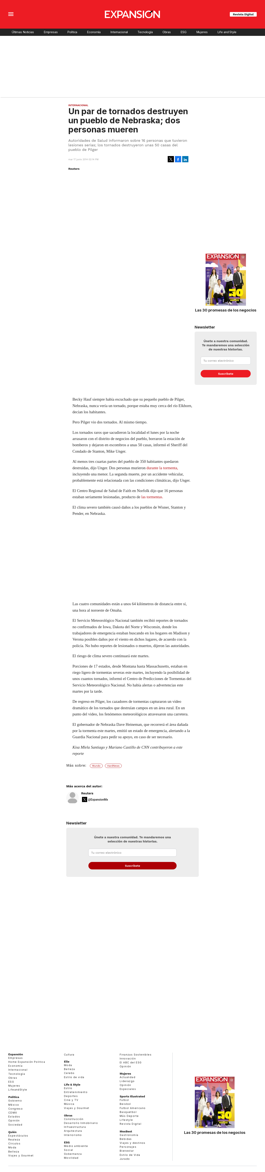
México (13, 1104)
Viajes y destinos (133, 1142)
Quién (12, 1132)
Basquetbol (128, 1112)
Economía (94, 32)
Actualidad (127, 1077)
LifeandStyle (17, 1089)
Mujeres (202, 32)
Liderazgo (127, 1081)
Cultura (69, 1054)
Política (72, 32)
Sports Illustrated (132, 1096)
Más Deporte (129, 1115)
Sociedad (15, 1124)
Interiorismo (73, 1135)
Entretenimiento (76, 1092)
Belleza (13, 1151)
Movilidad (71, 1157)
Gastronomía (129, 1135)
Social (68, 1149)
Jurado (125, 1158)
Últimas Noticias (23, 32)
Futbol (124, 1100)
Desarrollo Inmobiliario (81, 1123)
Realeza (14, 1139)
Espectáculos (18, 1135)
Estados (14, 1116)
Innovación (128, 1058)
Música (69, 1103)
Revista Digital (243, 14)
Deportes (71, 1096)
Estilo (68, 1088)
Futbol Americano (133, 1108)
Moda (12, 1147)
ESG (184, 32)
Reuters (87, 793)
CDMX (12, 1112)
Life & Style (72, 1084)
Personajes (128, 1146)
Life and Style (226, 32)
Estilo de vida (74, 1077)
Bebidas (126, 1138)
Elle (66, 1061)
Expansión (15, 1054)
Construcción (74, 1119)
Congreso (15, 1108)
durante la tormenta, (162, 468)
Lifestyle (126, 1119)
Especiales (128, 1089)
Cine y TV (71, 1100)
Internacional (119, 32)
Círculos (14, 1143)
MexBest (126, 1131)
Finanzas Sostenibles (136, 1054)
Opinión (14, 1120)
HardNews (113, 765)
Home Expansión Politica (26, 1061)
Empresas (51, 32)
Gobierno (15, 1100)
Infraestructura (75, 1126)
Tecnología (145, 32)
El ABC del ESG (131, 1062)
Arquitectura (73, 1130)
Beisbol (125, 1103)
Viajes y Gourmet (21, 1155)
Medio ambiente (76, 1146)
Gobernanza (73, 1153)
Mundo (96, 765)
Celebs (69, 1073)
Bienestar (127, 1150)
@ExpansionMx (98, 799)
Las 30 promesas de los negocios (225, 310)
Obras (167, 32)
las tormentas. (152, 497)
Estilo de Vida (130, 1154)
